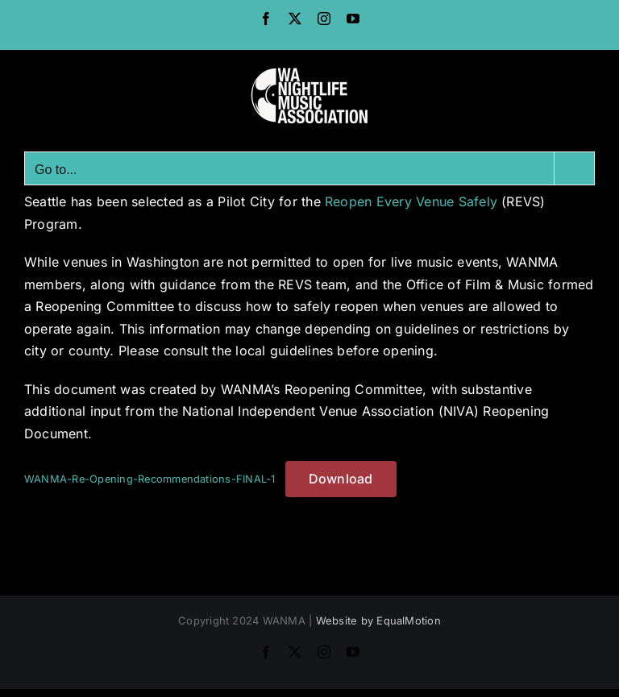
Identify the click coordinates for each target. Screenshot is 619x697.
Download (341, 479)
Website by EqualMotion (378, 620)
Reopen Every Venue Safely (411, 201)
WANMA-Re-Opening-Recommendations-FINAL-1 (150, 479)
